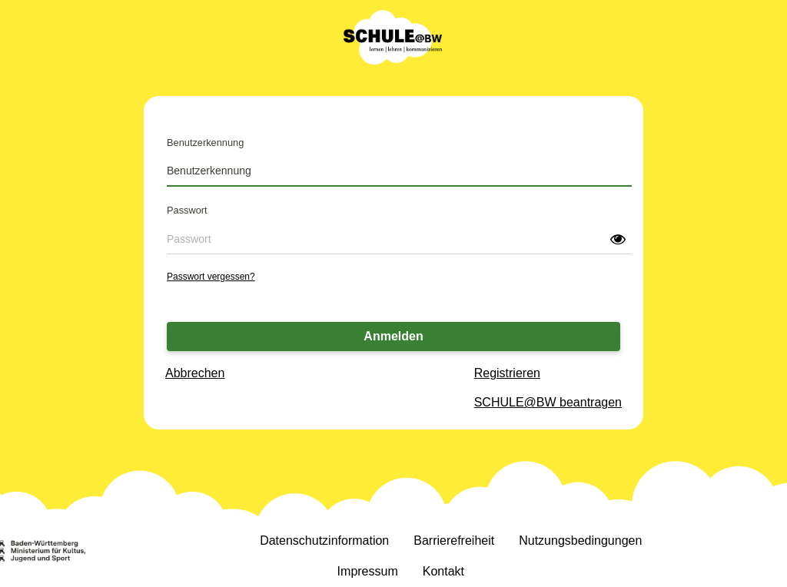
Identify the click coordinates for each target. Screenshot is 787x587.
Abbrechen (194, 373)
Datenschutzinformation (324, 540)
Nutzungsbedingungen (580, 540)
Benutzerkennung (205, 142)
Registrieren (507, 373)
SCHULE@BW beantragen (548, 402)
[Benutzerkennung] (399, 171)
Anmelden (393, 336)
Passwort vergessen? (211, 276)
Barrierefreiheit (453, 540)
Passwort (187, 210)
